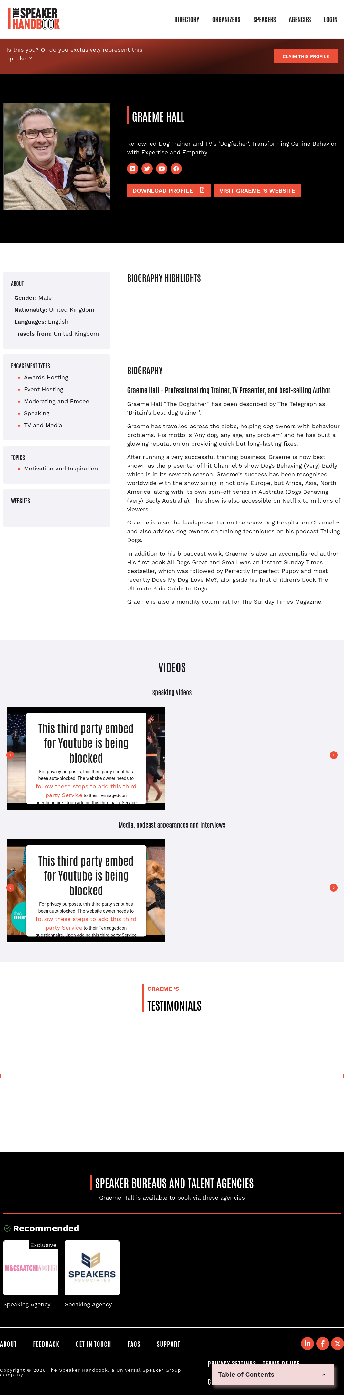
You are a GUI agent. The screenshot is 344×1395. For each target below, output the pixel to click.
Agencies (300, 19)
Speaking (36, 413)
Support (168, 1343)
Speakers (264, 19)
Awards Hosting (46, 377)
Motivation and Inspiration (61, 468)
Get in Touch (93, 1343)
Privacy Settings (232, 1363)
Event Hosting (43, 389)
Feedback (46, 1343)
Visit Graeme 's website (257, 190)
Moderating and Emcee (56, 401)
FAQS (134, 1343)
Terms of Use (281, 1363)
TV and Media (43, 425)
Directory (186, 19)
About (8, 1343)
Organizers (226, 19)
